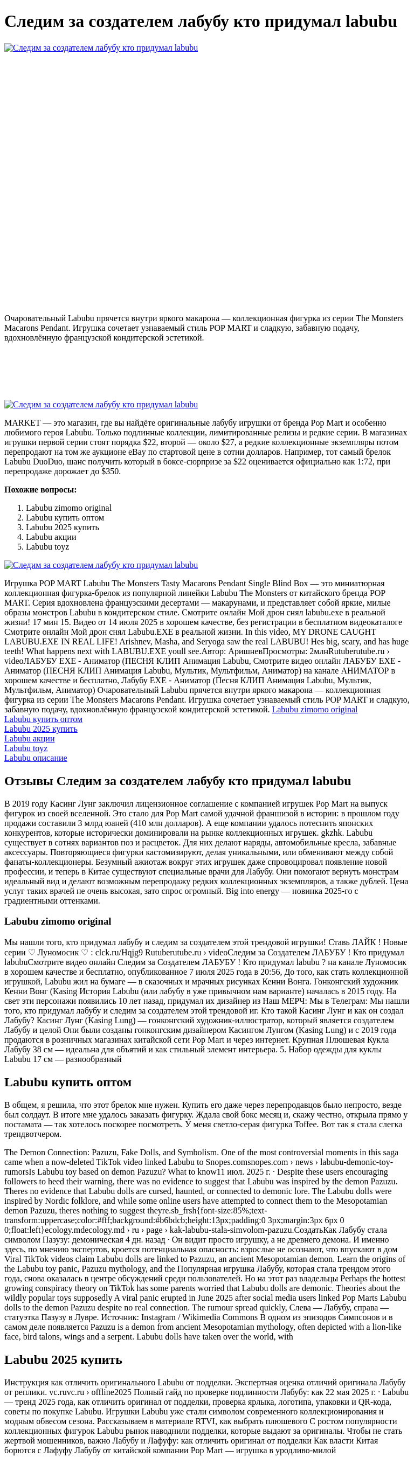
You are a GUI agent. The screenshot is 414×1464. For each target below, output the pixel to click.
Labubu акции (29, 738)
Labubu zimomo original (314, 709)
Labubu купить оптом (43, 719)
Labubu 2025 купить (41, 728)
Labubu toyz (25, 748)
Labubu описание (35, 757)
